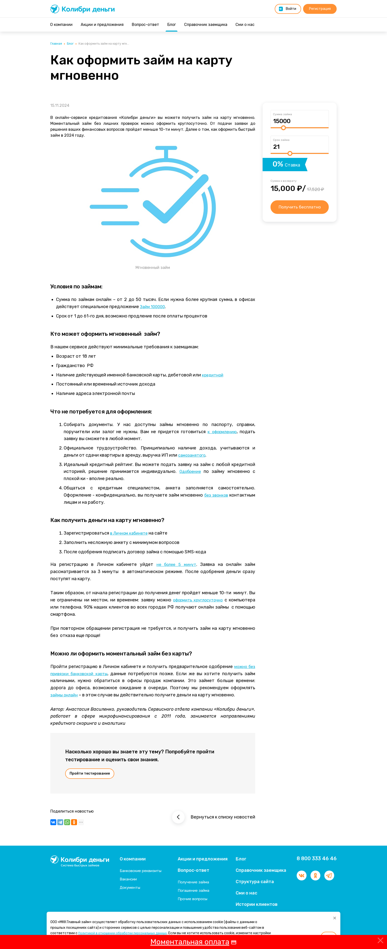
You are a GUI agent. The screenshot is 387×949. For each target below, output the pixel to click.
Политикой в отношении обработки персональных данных (126, 933)
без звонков (215, 496)
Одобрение (190, 472)
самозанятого (193, 456)
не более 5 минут (176, 565)
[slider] (283, 128)
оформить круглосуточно (196, 600)
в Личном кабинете (131, 534)
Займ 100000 (153, 307)
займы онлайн (65, 695)
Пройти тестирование (90, 774)
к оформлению (221, 432)
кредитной (214, 375)
